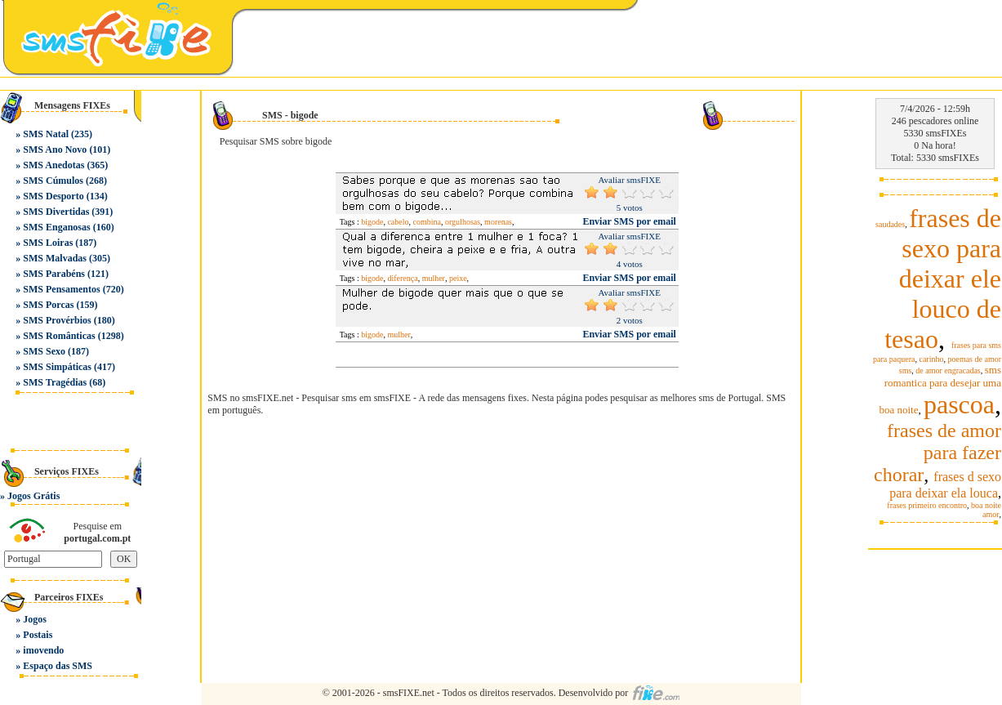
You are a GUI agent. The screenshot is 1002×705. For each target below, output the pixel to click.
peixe (458, 278)
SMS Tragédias (55, 382)
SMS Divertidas (56, 211)
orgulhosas (462, 221)
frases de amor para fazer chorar (937, 452)
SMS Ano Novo (55, 149)
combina (427, 221)
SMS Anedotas (53, 165)
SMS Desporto (53, 196)
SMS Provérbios (57, 320)
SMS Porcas (48, 304)
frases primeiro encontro (927, 505)
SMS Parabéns (54, 273)
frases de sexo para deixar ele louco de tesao (942, 278)
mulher (433, 278)
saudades (890, 224)
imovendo (43, 650)
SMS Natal (46, 134)
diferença (402, 278)
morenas (498, 221)
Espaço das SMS (57, 666)
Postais (37, 634)
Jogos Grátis (33, 496)
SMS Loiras (48, 242)
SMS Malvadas (55, 258)
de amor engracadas (947, 370)
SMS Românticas (59, 335)
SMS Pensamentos (61, 289)
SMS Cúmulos (53, 180)
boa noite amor (986, 510)
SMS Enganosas (56, 227)
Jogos (35, 619)
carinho (931, 359)
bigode (372, 221)
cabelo (397, 221)
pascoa (959, 404)
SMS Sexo (44, 351)
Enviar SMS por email (629, 221)
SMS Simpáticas (57, 367)
